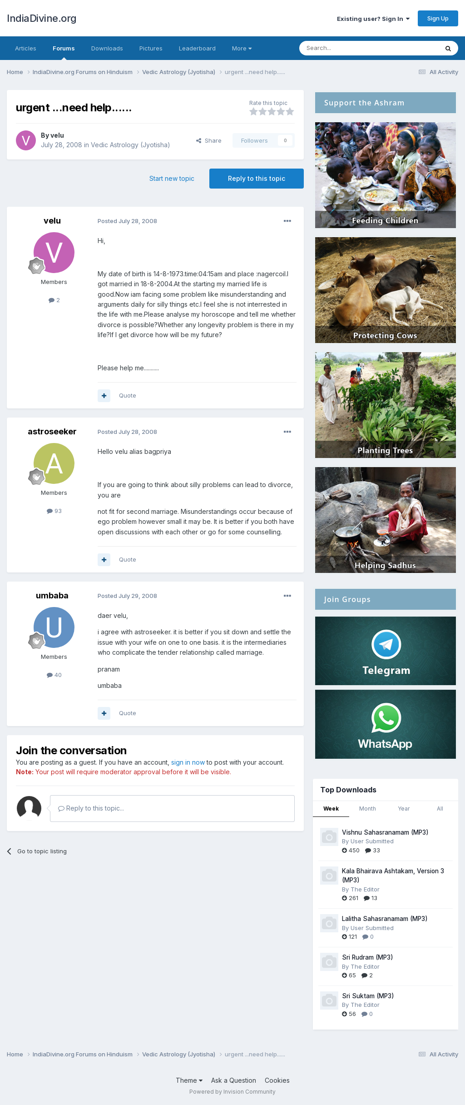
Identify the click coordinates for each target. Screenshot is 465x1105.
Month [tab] (367, 808)
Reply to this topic (256, 178)
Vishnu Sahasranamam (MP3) (385, 832)
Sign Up (438, 18)
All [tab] (440, 808)
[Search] (345, 48)
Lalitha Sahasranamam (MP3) (385, 918)
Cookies (277, 1080)
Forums (64, 52)
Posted (127, 220)
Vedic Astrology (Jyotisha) (130, 145)
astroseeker (52, 431)
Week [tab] (331, 808)
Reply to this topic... (91, 808)
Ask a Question (233, 1080)
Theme (189, 1080)
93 (54, 510)
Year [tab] (404, 808)
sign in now (188, 762)
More (242, 48)
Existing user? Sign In (373, 18)
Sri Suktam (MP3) (368, 996)
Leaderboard (197, 48)
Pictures (151, 48)
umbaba (52, 595)
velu (57, 135)
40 (54, 674)
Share (209, 140)
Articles (25, 48)
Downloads (107, 48)
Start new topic (171, 178)
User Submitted (372, 841)
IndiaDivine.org (42, 18)
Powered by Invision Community (232, 1091)
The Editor (365, 889)
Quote (127, 395)
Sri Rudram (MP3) (367, 957)
